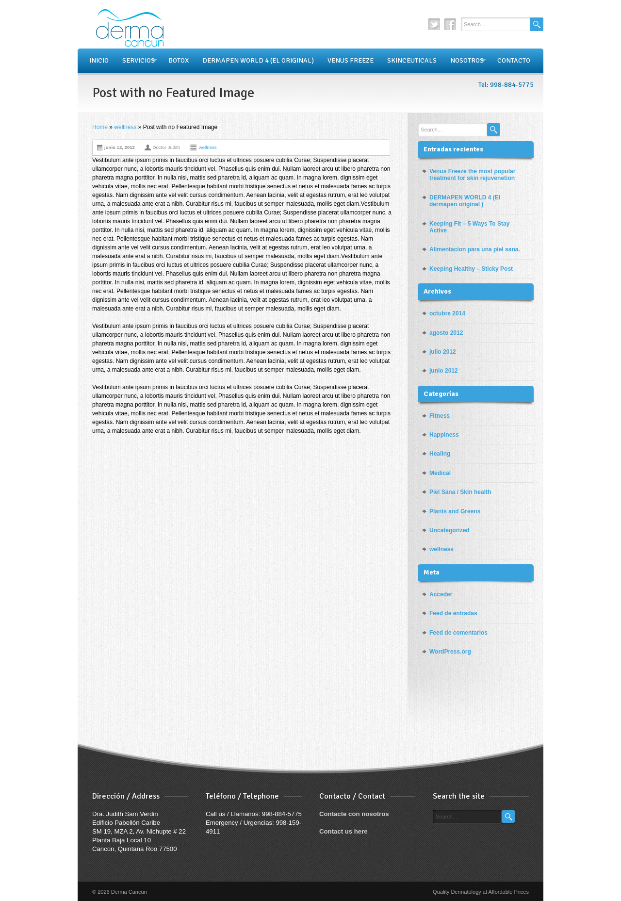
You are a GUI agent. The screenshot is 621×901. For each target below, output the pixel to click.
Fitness (439, 415)
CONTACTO (513, 60)
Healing (439, 453)
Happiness (444, 434)
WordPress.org (450, 651)
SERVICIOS (136, 60)
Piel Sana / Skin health (460, 492)
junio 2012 (443, 370)
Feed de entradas (453, 613)
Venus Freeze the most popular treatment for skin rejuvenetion (472, 174)
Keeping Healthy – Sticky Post (471, 268)
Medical (440, 473)
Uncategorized (449, 530)
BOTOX (178, 60)
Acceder (440, 594)
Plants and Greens (454, 511)
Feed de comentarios (458, 632)
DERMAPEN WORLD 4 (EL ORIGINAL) (258, 60)
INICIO (99, 60)
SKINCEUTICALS (412, 60)
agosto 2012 (446, 332)
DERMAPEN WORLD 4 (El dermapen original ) (464, 201)
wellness (125, 127)
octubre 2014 (447, 313)
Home (100, 127)
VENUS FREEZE (350, 60)
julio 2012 (442, 351)
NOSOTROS (464, 60)
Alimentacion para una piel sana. (474, 249)
